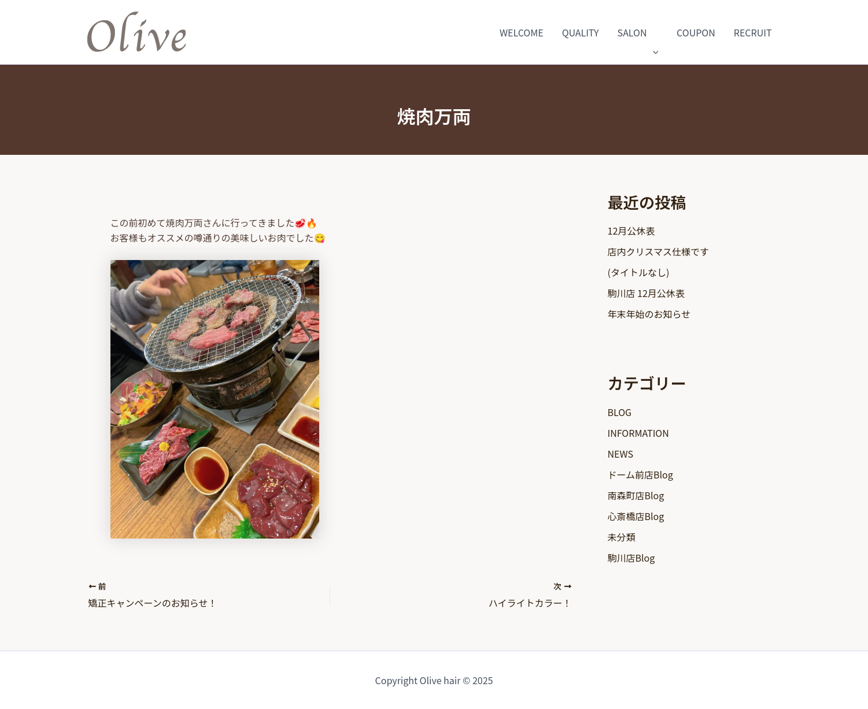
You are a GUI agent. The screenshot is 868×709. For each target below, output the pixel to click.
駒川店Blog (631, 558)
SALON (638, 32)
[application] (653, 32)
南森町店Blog (636, 495)
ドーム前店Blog (640, 474)
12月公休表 (631, 230)
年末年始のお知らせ (649, 314)
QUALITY (580, 32)
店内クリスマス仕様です (659, 251)
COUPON (696, 32)
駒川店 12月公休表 (646, 293)
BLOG (620, 412)
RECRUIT (753, 32)
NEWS (620, 454)
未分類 (622, 537)
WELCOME (522, 32)
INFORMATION (638, 433)
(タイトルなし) (639, 272)
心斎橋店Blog (636, 516)
